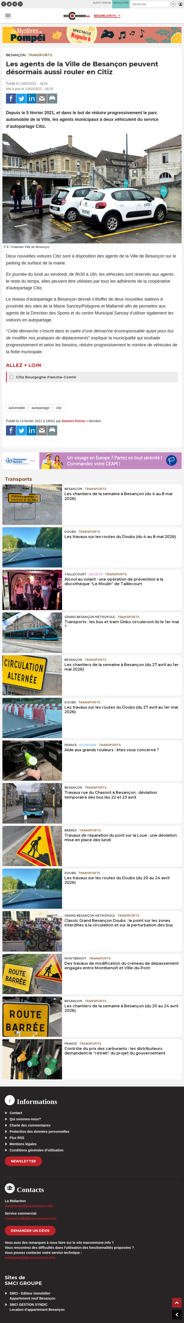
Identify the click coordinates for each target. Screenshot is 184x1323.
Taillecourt (75, 574)
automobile (17, 408)
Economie (88, 745)
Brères (70, 830)
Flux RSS (17, 1138)
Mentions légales (23, 1144)
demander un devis (30, 1230)
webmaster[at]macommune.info (30, 1258)
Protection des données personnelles (39, 1131)
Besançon (16, 55)
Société (96, 574)
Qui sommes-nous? (25, 1119)
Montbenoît (75, 958)
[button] (173, 4)
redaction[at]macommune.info (29, 1206)
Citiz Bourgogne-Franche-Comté (42, 377)
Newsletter (23, 1161)
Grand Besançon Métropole (89, 617)
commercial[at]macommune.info (31, 1218)
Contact (16, 1113)
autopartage (41, 408)
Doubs (70, 531)
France (70, 745)
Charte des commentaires (30, 1125)
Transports (40, 55)
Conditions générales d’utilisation (36, 1150)
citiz (59, 408)
